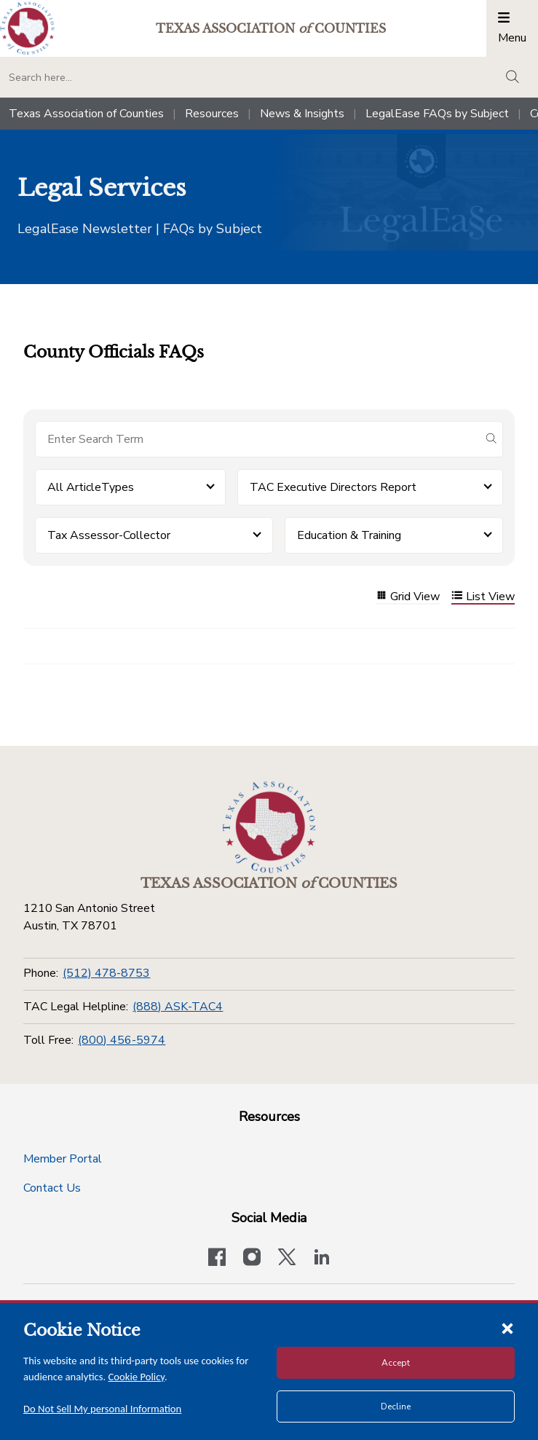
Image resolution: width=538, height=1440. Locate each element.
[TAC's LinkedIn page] (322, 1259)
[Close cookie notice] (507, 1328)
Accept (395, 1363)
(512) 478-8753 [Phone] (106, 973)
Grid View (408, 597)
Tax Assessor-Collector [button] (108, 535)
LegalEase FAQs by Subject (437, 114)
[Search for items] (257, 439)
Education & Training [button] (349, 535)
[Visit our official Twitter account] (287, 1259)
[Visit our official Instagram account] (252, 1259)
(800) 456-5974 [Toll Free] (121, 1040)
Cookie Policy (136, 1376)
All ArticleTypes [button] (90, 487)
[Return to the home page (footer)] (269, 827)
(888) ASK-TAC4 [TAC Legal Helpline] (177, 1007)
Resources (212, 114)
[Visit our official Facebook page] (217, 1259)
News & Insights (302, 114)
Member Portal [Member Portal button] (62, 1159)
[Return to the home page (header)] (27, 28)
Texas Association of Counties (86, 114)
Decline (396, 1406)
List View (483, 597)
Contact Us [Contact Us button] (52, 1188)
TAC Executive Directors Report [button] (333, 487)
